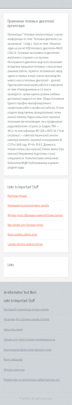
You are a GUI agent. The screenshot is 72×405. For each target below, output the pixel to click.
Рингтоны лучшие (17, 195)
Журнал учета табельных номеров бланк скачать (35, 215)
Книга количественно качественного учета (27, 349)
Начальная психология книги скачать (28, 205)
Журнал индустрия (14, 369)
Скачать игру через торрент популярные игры (29, 339)
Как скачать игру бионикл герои (25, 224)
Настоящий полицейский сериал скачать (26, 309)
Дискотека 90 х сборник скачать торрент (26, 319)
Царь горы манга (13, 329)
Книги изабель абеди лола (22, 234)
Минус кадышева (13, 359)
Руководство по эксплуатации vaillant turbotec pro (32, 379)
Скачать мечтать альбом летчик (25, 244)
